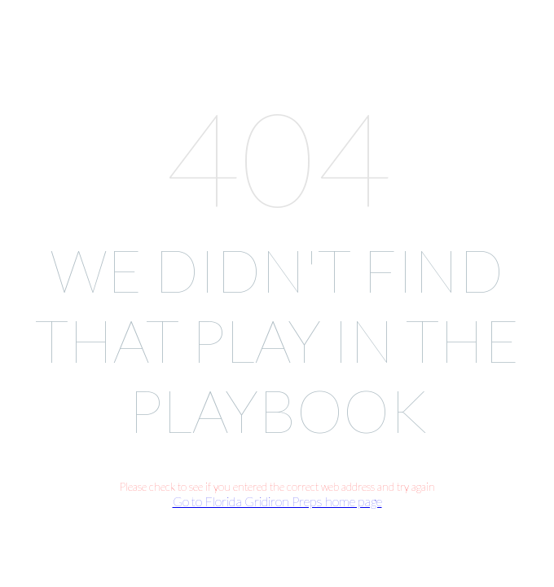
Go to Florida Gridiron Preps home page (277, 501)
